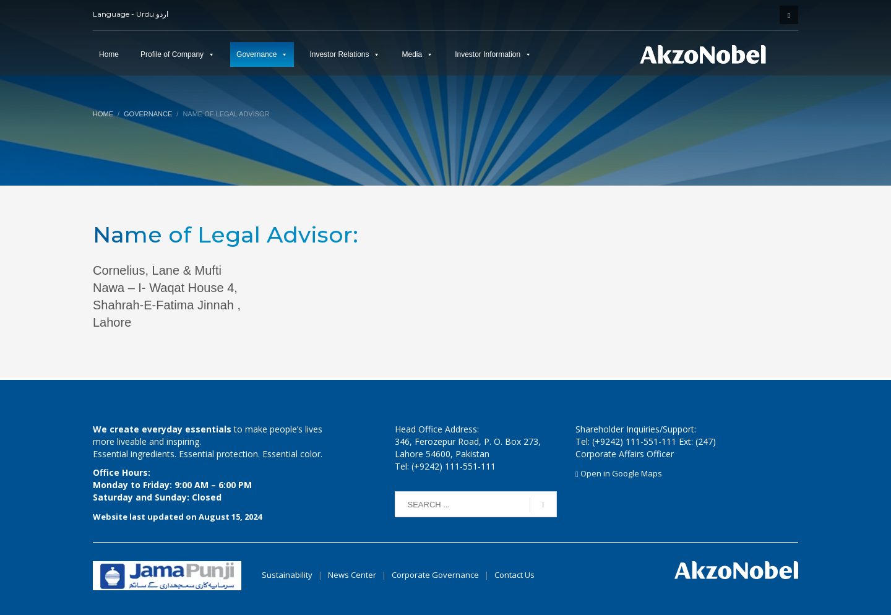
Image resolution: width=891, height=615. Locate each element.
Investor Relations (339, 54)
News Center (353, 574)
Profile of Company (172, 54)
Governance (256, 54)
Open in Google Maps (618, 473)
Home (109, 54)
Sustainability (287, 574)
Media (412, 54)
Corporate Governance (435, 574)
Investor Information (487, 54)
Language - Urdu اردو (130, 14)
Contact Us (514, 574)
